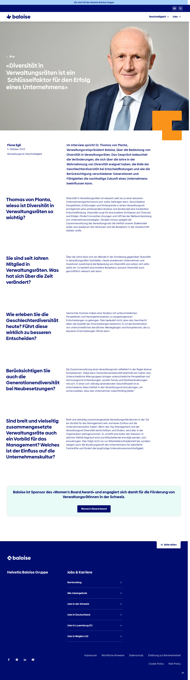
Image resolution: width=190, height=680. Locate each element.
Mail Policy (175, 663)
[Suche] (180, 8)
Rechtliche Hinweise (113, 655)
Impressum (90, 655)
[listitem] (95, 582)
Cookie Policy (156, 663)
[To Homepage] (21, 16)
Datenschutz (136, 655)
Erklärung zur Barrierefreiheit (164, 655)
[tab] (159, 17)
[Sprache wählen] (174, 8)
